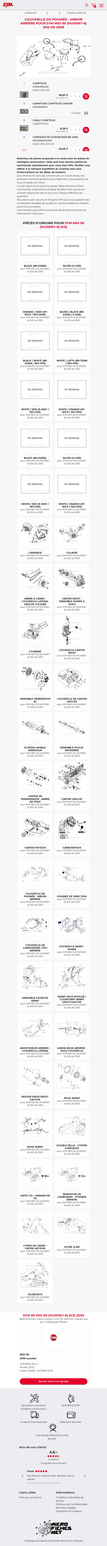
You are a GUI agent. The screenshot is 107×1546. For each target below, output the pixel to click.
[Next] (59, 13)
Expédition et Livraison (69, 1511)
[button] (53, 1337)
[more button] (79, 96)
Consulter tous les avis (53, 1463)
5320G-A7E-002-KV (43, 144)
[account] (87, 5)
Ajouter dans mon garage (54, 1381)
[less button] (71, 96)
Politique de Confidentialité (71, 1504)
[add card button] (86, 96)
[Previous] (48, 13)
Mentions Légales (66, 1507)
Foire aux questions (30, 1497)
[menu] (101, 5)
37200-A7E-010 (41, 90)
